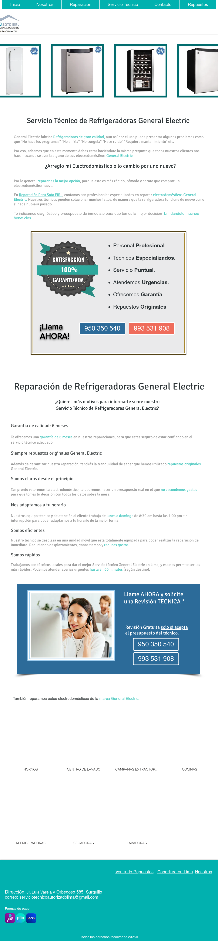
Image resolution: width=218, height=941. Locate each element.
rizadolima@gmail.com (77, 897)
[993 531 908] (152, 328)
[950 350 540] (102, 328)
